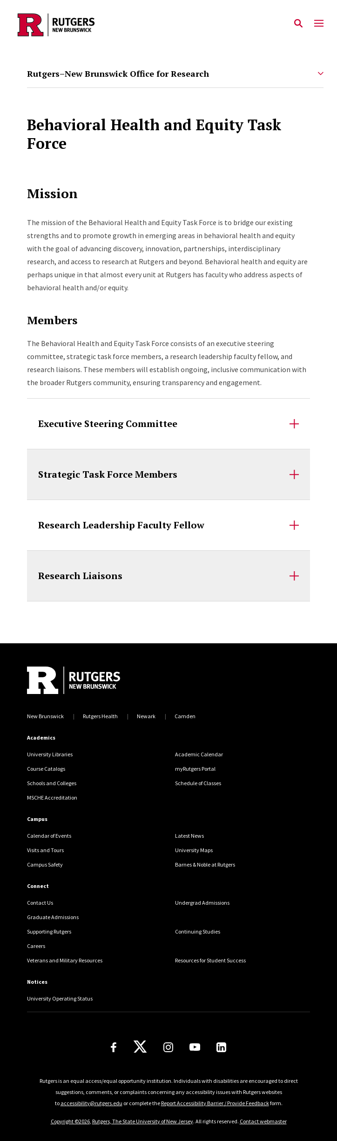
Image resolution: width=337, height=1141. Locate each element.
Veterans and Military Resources (64, 960)
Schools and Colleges (51, 783)
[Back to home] (90, 680)
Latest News (189, 835)
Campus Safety (45, 864)
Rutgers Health (100, 716)
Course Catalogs (46, 768)
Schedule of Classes (198, 783)
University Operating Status (60, 998)
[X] (140, 1047)
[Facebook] (113, 1047)
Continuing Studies (197, 931)
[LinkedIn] (221, 1047)
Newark (146, 716)
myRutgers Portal (195, 768)
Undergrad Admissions (202, 902)
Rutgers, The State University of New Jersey (142, 1121)
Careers (36, 945)
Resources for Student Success (210, 960)
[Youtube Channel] (194, 1047)
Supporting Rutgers (49, 931)
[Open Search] (298, 23)
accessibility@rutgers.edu (91, 1103)
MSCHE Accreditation (52, 797)
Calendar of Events (49, 835)
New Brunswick (45, 716)
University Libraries (50, 754)
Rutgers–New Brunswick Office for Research (118, 73)
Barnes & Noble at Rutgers (205, 864)
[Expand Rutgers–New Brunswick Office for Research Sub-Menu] (320, 73)
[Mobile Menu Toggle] (319, 23)
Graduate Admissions (53, 917)
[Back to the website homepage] (56, 24)
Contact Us (40, 902)
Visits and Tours (45, 850)
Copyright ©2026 (70, 1121)
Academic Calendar (199, 754)
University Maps (194, 850)
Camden (185, 716)
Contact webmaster (263, 1121)
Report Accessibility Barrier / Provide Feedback (215, 1103)
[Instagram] (168, 1047)
